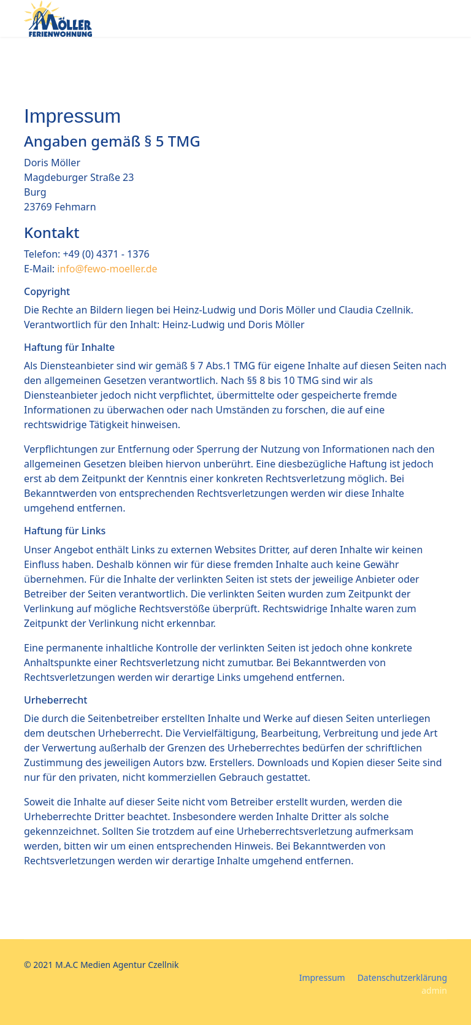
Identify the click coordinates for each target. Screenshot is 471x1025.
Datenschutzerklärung (402, 977)
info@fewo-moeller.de (107, 268)
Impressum (322, 977)
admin (434, 990)
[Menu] (439, 20)
